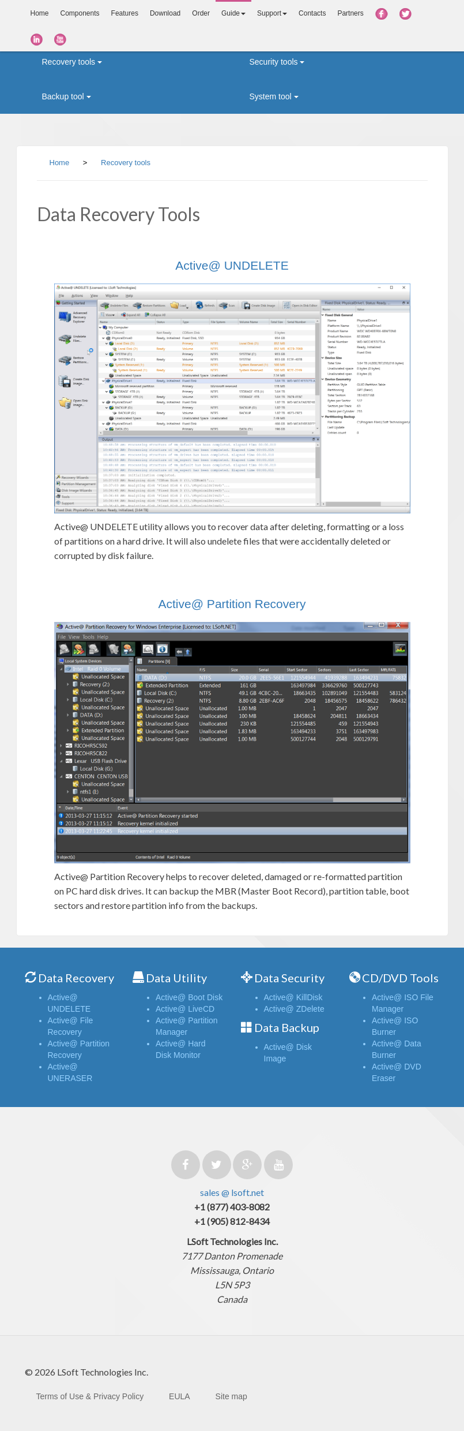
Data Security (289, 978)
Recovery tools (72, 61)
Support (272, 13)
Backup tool (66, 96)
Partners (350, 13)
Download (165, 13)
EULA (179, 1396)
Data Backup (286, 1027)
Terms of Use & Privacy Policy (90, 1396)
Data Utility (176, 978)
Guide (233, 13)
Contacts (312, 13)
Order (201, 13)
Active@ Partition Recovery (232, 603)
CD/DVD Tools (400, 978)
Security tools (277, 61)
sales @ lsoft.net (232, 1192)
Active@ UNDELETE (231, 265)
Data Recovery (76, 978)
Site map (231, 1396)
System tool (274, 96)
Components (80, 13)
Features (124, 13)
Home (40, 13)
